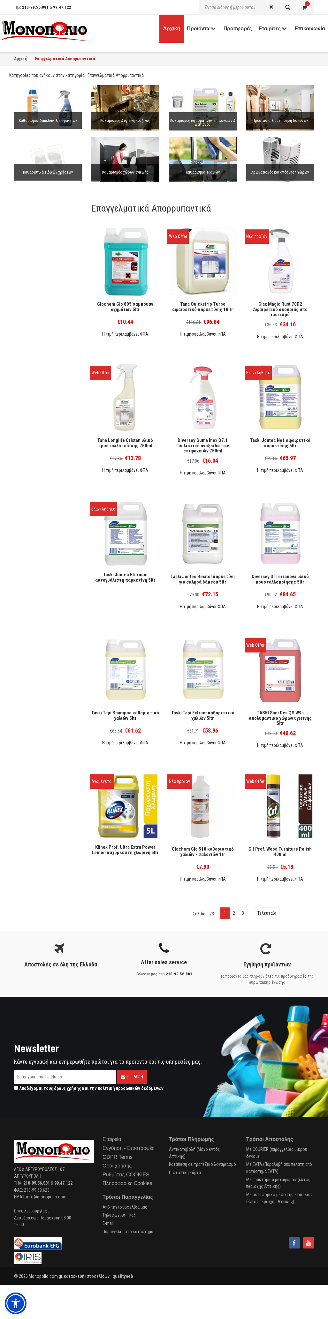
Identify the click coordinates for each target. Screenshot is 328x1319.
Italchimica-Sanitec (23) (41, 694)
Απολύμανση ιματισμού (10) (45, 328)
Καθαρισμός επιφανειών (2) (45, 371)
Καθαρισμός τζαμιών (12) (43, 388)
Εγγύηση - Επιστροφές (128, 1148)
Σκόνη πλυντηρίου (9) (39, 272)
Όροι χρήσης (117, 1165)
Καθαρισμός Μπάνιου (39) (43, 396)
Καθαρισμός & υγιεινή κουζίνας (125, 120)
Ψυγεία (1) (29, 513)
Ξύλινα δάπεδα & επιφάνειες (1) (48, 588)
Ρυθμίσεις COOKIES (126, 1174)
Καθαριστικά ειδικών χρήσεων (48, 172)
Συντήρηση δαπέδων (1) (41, 348)
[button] (15, 1303)
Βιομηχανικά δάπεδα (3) (41, 537)
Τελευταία (266, 913)
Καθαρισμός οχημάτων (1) (43, 545)
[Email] (65, 1077)
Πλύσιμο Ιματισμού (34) (41, 457)
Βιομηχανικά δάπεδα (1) (41, 621)
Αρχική (20, 58)
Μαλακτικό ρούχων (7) (40, 297)
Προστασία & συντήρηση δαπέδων (280, 120)
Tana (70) (28, 744)
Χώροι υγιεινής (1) (37, 612)
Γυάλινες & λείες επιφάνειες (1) (49, 596)
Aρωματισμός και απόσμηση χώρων (280, 172)
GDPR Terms (118, 1157)
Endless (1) (30, 761)
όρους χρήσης (67, 1088)
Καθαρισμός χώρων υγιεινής (125, 172)
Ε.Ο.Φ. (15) (29, 649)
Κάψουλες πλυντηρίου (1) (43, 289)
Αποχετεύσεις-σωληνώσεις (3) (48, 497)
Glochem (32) (32, 752)
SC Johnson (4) (34, 710)
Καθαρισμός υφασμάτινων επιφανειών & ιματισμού (202, 122)
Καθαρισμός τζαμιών (203, 172)
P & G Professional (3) (40, 686)
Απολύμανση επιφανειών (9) (45, 505)
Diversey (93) (31, 727)
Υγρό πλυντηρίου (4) (38, 280)
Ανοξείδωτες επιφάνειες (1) (46, 604)
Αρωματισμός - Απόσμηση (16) (48, 488)
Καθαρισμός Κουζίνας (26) (44, 380)
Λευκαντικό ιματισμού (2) (43, 320)
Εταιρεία (112, 1139)
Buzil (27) (28, 736)
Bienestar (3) (31, 677)
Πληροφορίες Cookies (127, 1183)
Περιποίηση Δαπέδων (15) (43, 480)
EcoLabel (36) (32, 657)
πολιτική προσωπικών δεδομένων (131, 1088)
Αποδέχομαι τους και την (89, 1088)
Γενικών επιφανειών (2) (41, 565)
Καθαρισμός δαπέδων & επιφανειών (48, 120)
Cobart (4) (29, 702)
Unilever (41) (31, 719)
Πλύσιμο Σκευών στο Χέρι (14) (48, 448)
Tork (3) (26, 769)
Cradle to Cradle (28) (38, 641)
